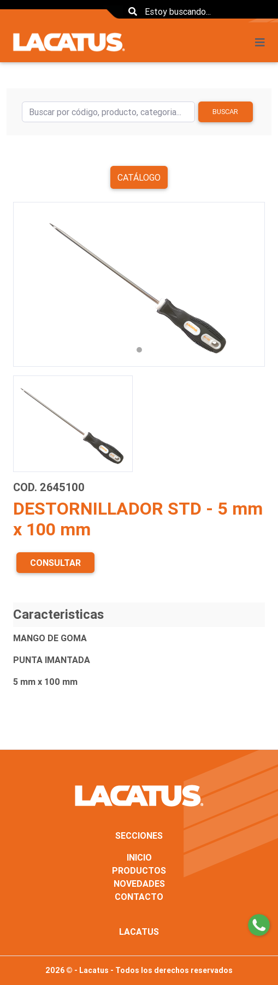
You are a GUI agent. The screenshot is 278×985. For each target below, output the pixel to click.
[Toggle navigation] (263, 42)
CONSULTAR (55, 562)
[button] (32, 284)
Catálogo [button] (139, 177)
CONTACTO (139, 896)
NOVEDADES (139, 883)
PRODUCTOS (139, 870)
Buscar (225, 111)
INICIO (139, 857)
